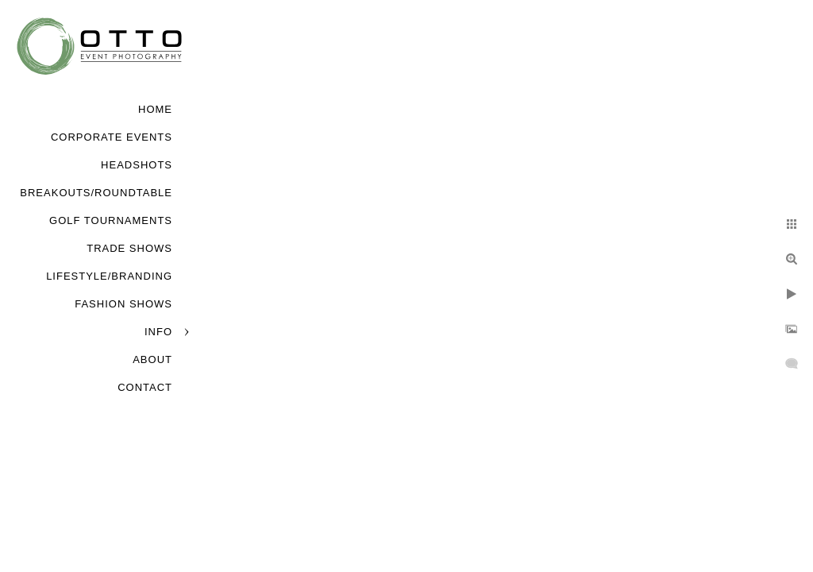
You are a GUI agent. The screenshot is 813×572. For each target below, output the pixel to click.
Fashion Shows (123, 304)
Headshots (136, 165)
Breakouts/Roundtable (96, 193)
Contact (145, 387)
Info (158, 332)
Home (155, 109)
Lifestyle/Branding (109, 276)
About (152, 359)
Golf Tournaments (110, 220)
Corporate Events (111, 137)
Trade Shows (129, 248)
